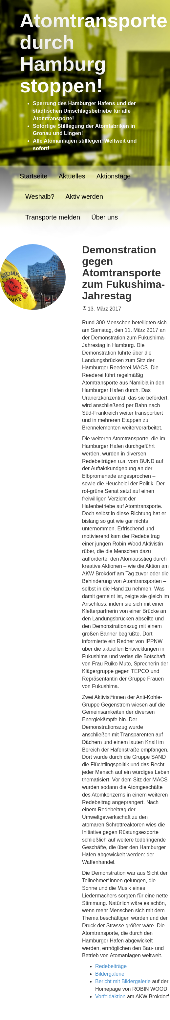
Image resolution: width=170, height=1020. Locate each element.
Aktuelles (71, 176)
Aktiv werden (84, 196)
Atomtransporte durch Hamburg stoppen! (93, 53)
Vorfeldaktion (110, 996)
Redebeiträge (111, 966)
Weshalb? (39, 196)
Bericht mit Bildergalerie (123, 981)
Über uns (104, 217)
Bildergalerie (109, 974)
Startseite (33, 176)
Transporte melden (52, 217)
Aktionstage (113, 176)
